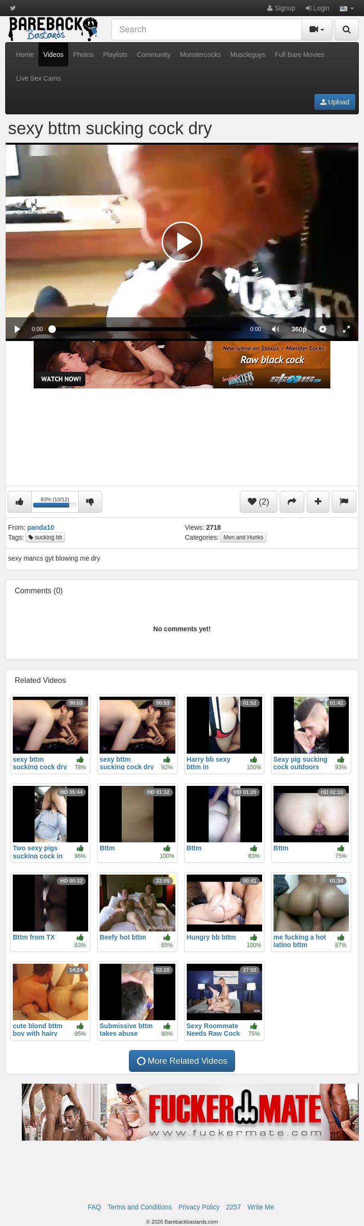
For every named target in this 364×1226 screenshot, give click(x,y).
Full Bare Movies (299, 54)
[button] (347, 8)
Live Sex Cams (38, 78)
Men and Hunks (243, 537)
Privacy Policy (198, 1207)
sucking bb (45, 537)
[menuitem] (299, 329)
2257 (233, 1207)
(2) (258, 502)
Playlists (115, 54)
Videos (53, 54)
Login (317, 8)
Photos (83, 54)
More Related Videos (181, 1061)
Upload (334, 102)
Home (25, 54)
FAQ (94, 1207)
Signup (281, 8)
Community (154, 54)
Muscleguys (247, 54)
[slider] (146, 329)
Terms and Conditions (140, 1207)
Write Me (260, 1207)
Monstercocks (200, 54)
